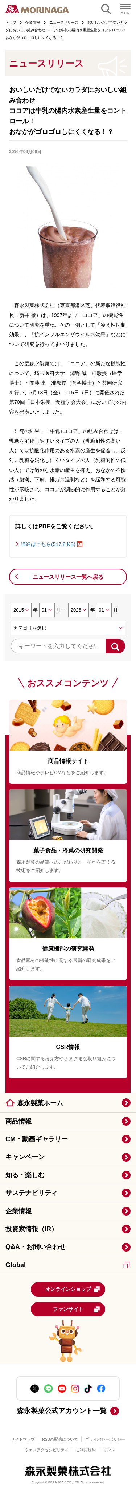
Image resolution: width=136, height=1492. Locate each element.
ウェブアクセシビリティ (47, 1450)
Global (67, 1265)
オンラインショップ (72, 1289)
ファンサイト (76, 1309)
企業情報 (18, 1211)
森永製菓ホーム (40, 1103)
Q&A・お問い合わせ (35, 1246)
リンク (109, 1450)
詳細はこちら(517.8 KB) (48, 544)
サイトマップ (23, 1439)
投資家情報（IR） (31, 1229)
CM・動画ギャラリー (36, 1139)
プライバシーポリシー (105, 1439)
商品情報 (18, 1121)
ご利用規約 (86, 1450)
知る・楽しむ (25, 1175)
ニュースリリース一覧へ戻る (68, 577)
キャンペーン (25, 1157)
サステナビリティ (31, 1193)
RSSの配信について (60, 1439)
